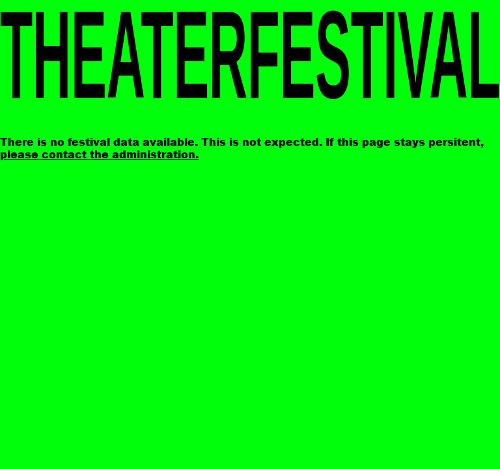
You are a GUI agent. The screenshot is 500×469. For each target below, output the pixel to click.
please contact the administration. (99, 154)
